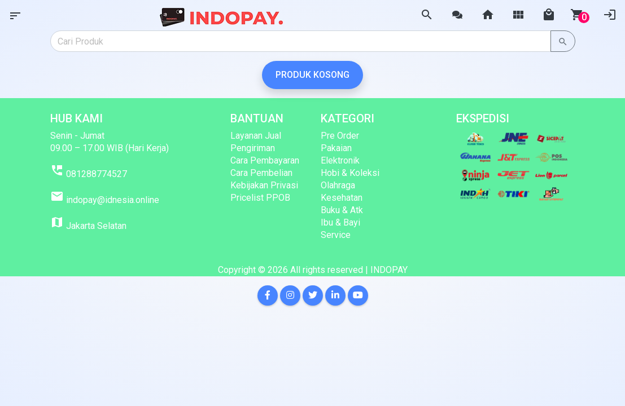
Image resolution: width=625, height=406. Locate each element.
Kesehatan (341, 197)
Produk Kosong (312, 74)
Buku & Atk (342, 210)
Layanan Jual (255, 135)
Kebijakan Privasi (264, 185)
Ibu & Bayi (340, 222)
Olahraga (338, 185)
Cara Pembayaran (264, 160)
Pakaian (336, 148)
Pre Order (340, 135)
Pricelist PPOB (260, 197)
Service (336, 235)
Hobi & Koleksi (350, 172)
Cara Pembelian (261, 172)
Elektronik (340, 160)
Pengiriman (252, 148)
